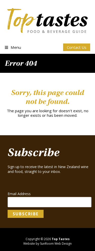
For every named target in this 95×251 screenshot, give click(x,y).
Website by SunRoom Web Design (47, 243)
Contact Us (76, 47)
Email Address (19, 194)
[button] (13, 47)
